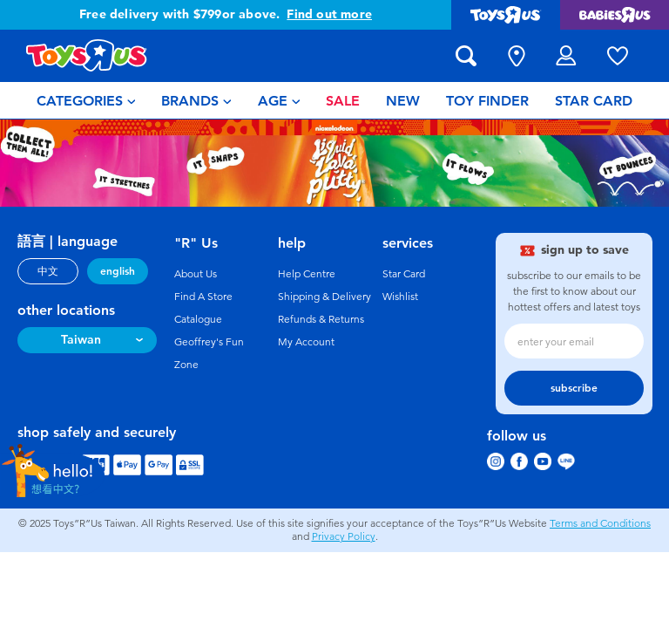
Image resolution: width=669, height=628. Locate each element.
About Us (195, 274)
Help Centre (306, 274)
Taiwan (81, 339)
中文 (47, 271)
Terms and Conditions (600, 523)
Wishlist (400, 296)
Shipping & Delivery (324, 296)
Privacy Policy (343, 536)
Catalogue (198, 319)
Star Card (403, 274)
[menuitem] (86, 100)
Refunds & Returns (321, 319)
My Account (306, 342)
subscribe (574, 388)
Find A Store (203, 296)
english (117, 271)
